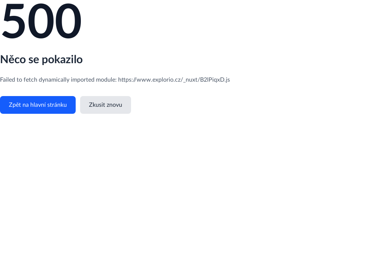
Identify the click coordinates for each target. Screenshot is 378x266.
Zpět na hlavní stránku (38, 105)
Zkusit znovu (105, 105)
